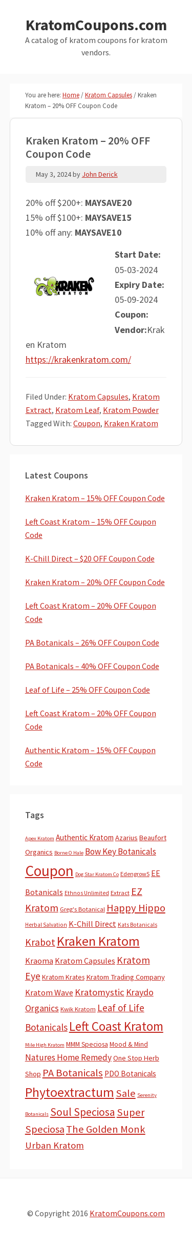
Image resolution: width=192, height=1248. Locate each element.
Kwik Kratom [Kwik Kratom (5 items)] (78, 1009)
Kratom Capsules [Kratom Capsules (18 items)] (85, 960)
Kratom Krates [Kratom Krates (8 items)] (63, 977)
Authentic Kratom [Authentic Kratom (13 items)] (85, 837)
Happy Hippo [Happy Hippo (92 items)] (135, 907)
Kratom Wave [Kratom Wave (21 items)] (49, 992)
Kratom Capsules (98, 396)
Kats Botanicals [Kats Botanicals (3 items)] (137, 924)
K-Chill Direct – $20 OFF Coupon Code (90, 558)
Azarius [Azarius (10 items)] (126, 837)
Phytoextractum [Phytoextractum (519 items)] (69, 1092)
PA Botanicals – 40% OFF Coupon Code (92, 666)
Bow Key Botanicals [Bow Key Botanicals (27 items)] (120, 851)
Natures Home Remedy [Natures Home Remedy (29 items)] (68, 1057)
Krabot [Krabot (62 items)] (40, 942)
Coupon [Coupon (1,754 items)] (49, 870)
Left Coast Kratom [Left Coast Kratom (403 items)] (116, 1026)
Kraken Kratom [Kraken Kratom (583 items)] (98, 940)
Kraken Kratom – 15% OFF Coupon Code (95, 498)
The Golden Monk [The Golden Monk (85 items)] (105, 1129)
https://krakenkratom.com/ (78, 359)
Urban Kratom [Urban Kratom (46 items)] (54, 1145)
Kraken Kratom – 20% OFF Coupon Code (95, 582)
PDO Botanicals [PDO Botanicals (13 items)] (130, 1073)
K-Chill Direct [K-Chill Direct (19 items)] (92, 924)
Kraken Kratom (131, 423)
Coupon (86, 423)
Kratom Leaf (77, 410)
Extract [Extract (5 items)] (120, 893)
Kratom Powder (131, 410)
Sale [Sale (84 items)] (126, 1093)
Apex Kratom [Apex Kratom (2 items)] (39, 838)
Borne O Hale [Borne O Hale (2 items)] (68, 852)
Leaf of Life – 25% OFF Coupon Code (87, 689)
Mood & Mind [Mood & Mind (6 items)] (129, 1044)
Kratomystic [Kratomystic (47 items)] (99, 992)
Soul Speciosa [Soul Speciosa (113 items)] (82, 1112)
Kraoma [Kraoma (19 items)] (39, 960)
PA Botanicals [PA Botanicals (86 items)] (72, 1072)
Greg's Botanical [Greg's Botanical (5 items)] (82, 909)
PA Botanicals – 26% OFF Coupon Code (92, 642)
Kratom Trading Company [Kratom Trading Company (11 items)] (125, 977)
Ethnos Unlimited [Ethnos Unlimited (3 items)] (87, 893)
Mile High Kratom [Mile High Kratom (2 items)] (45, 1045)
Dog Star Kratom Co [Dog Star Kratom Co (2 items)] (97, 874)
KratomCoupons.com (96, 24)
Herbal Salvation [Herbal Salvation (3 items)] (46, 924)
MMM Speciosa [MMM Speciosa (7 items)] (87, 1044)
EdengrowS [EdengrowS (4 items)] (135, 874)
